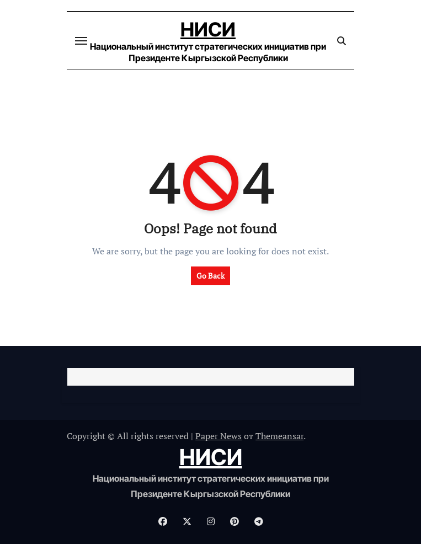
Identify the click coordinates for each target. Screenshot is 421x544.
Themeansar (279, 436)
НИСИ (208, 29)
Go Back (210, 275)
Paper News (218, 436)
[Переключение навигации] (81, 41)
